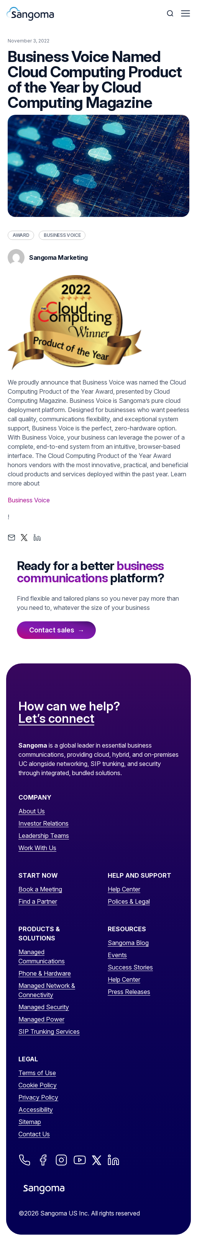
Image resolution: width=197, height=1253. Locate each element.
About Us (31, 811)
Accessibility (35, 1109)
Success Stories (130, 967)
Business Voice (62, 235)
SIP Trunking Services (49, 1031)
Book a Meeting (40, 889)
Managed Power (41, 1019)
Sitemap (29, 1122)
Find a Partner (37, 901)
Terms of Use (37, 1073)
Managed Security (43, 1007)
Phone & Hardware (44, 973)
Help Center (124, 889)
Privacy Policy (38, 1097)
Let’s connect (56, 718)
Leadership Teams (43, 835)
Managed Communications (41, 956)
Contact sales (51, 630)
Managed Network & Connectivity (46, 990)
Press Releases (129, 992)
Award (21, 235)
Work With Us (37, 848)
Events (117, 955)
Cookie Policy (37, 1085)
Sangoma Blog (128, 943)
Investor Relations (43, 823)
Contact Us (34, 1134)
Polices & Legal (129, 901)
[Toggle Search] (171, 13)
